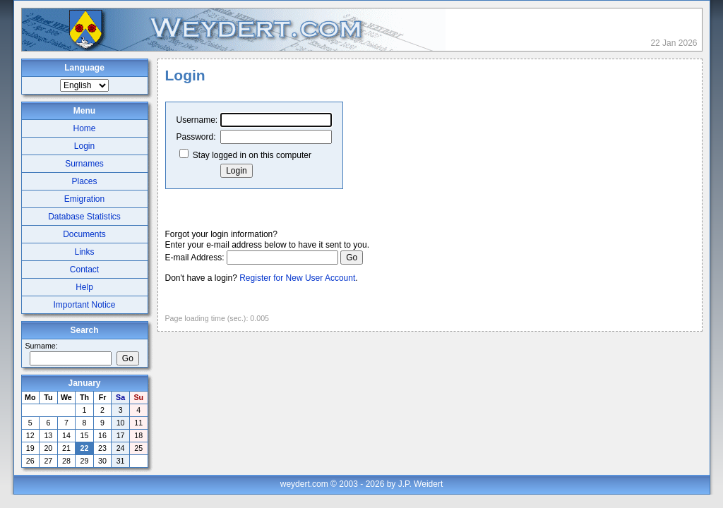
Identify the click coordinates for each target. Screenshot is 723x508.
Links (84, 252)
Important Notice (84, 305)
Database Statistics (84, 217)
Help (84, 287)
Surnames (84, 164)
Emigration (84, 199)
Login (84, 146)
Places (84, 181)
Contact (84, 269)
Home (84, 128)
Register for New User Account (297, 278)
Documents (84, 234)
